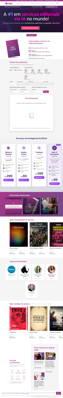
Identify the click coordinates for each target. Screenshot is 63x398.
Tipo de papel (20, 81)
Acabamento (30, 81)
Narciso (31, 334)
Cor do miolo (45, 81)
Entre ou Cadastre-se (53, 3)
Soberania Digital (14, 248)
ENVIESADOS (13, 332)
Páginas (11, 81)
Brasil (17, 0)
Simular (45, 91)
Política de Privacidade (25, 393)
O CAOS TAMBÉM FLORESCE (36, 248)
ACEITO (58, 393)
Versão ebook (23, 89)
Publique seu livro (39, 0)
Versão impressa (13, 89)
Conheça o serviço (8, 179)
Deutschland (31, 0)
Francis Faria (32, 250)
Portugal (21, 0)
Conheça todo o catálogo (37, 6)
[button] (36, 220)
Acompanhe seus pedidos (49, 0)
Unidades (34, 89)
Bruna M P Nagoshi (13, 250)
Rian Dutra (11, 334)
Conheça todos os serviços (16, 382)
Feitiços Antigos (34, 332)
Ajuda (57, 0)
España (26, 0)
